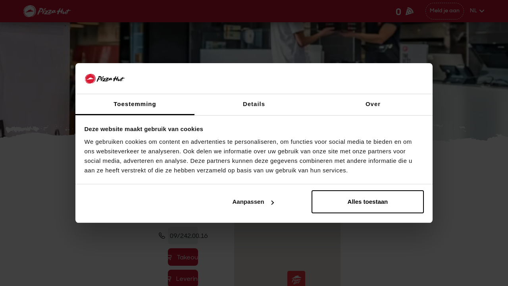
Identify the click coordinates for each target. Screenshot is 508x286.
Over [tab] (373, 103)
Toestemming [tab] (135, 103)
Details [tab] (254, 103)
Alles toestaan (368, 201)
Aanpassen (253, 201)
